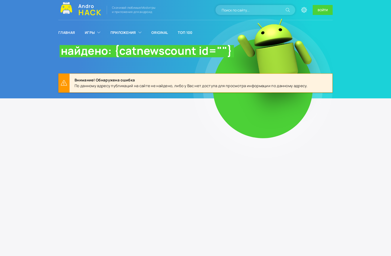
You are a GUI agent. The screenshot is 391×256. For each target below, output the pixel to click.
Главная (66, 32)
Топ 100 (185, 32)
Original (159, 32)
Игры (90, 32)
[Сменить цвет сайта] (304, 10)
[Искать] (287, 10)
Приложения (123, 32)
